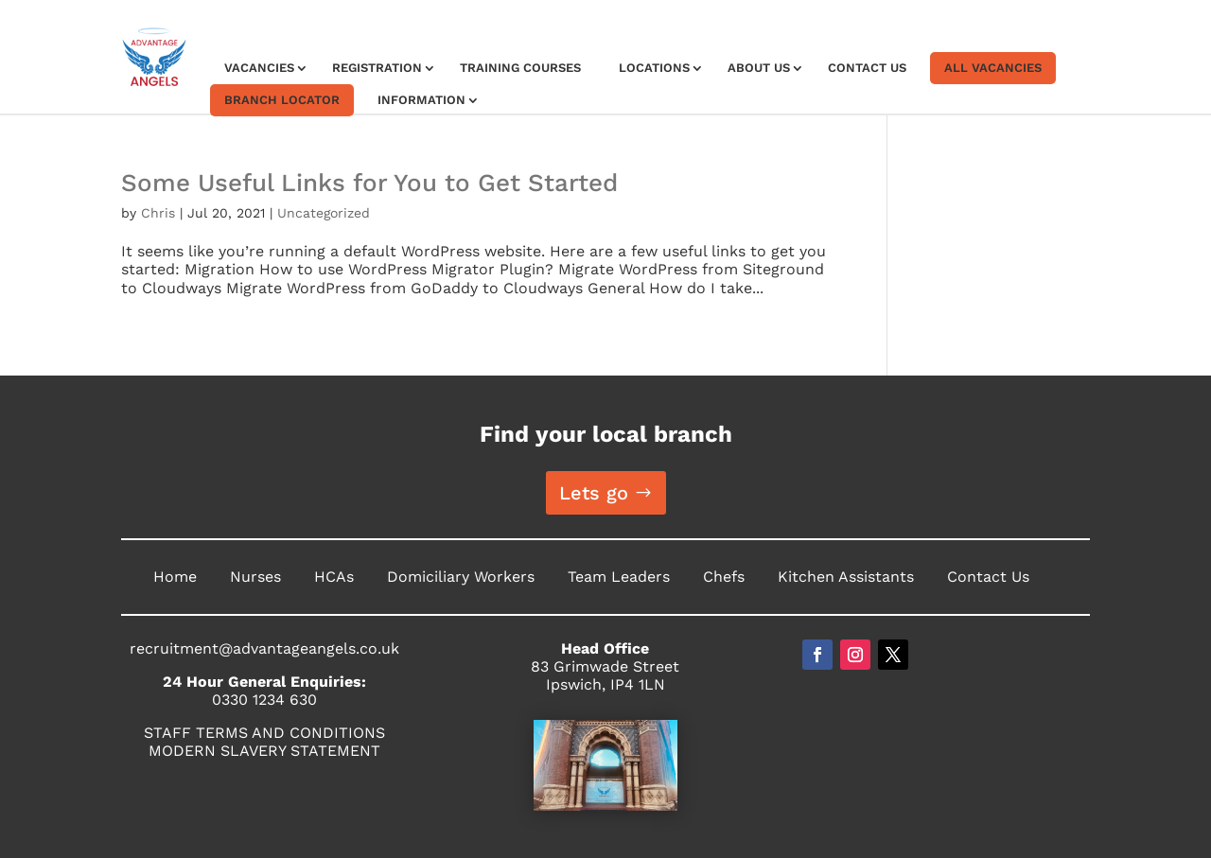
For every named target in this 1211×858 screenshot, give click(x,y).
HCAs (334, 577)
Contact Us (867, 68)
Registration (377, 68)
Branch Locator (282, 100)
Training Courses (520, 68)
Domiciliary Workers (461, 577)
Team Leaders (619, 577)
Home (175, 577)
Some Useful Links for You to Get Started (369, 182)
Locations (654, 68)
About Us (759, 68)
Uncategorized (323, 212)
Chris (158, 212)
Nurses (255, 577)
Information (421, 100)
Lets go (593, 493)
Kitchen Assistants (846, 577)
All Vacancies (993, 68)
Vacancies (259, 68)
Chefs (724, 577)
